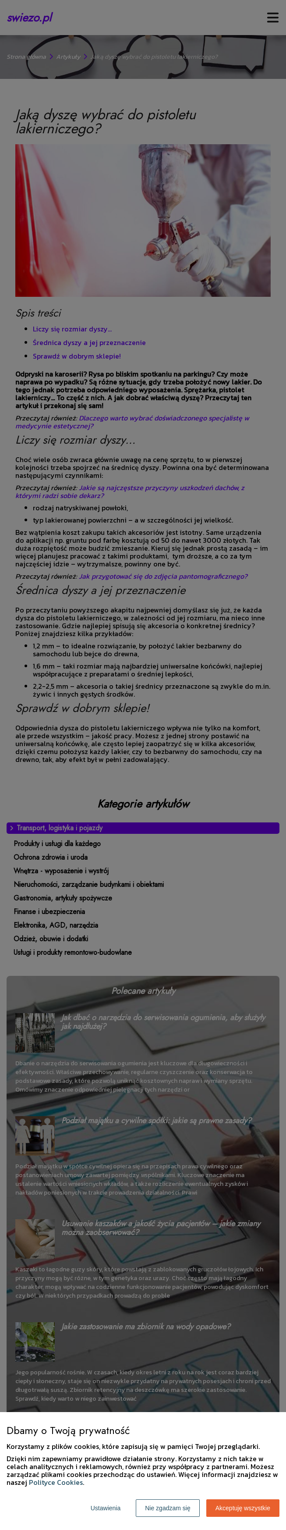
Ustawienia (105, 1508)
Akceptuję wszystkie (242, 1508)
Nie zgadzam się (168, 1508)
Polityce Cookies (56, 1482)
